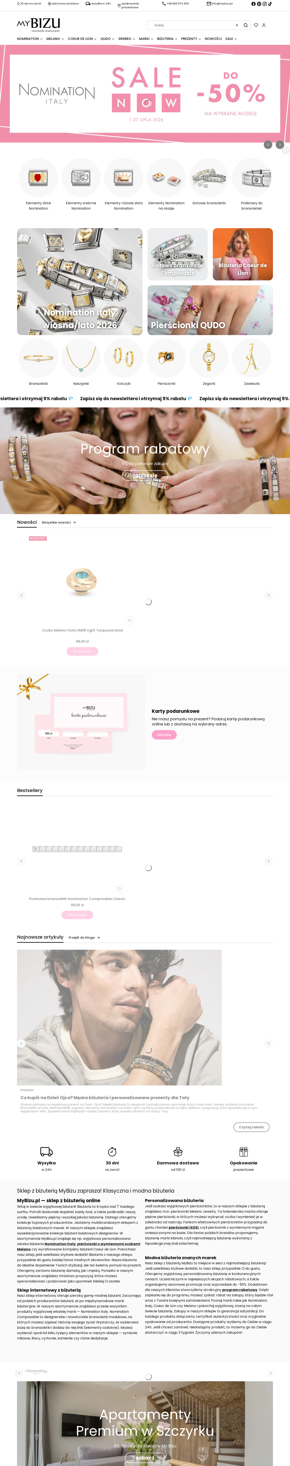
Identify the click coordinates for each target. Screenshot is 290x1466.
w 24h (47, 1169)
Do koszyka (82, 651)
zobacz (145, 1457)
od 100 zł (178, 1169)
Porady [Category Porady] (27, 1090)
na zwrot (112, 1169)
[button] (245, 25)
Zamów (164, 734)
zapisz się (145, 475)
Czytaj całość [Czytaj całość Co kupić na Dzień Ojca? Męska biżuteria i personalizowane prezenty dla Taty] (251, 1127)
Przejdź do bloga (84, 937)
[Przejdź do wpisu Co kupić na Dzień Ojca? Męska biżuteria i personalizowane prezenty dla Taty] (119, 1017)
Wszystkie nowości (59, 522)
